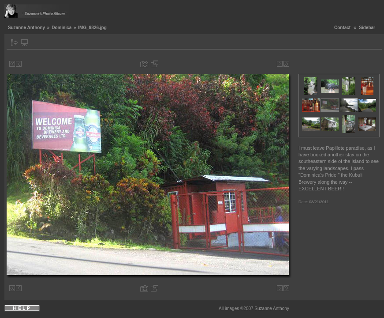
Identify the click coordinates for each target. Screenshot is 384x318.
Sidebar (367, 27)
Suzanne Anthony (26, 27)
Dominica (61, 27)
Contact (342, 27)
